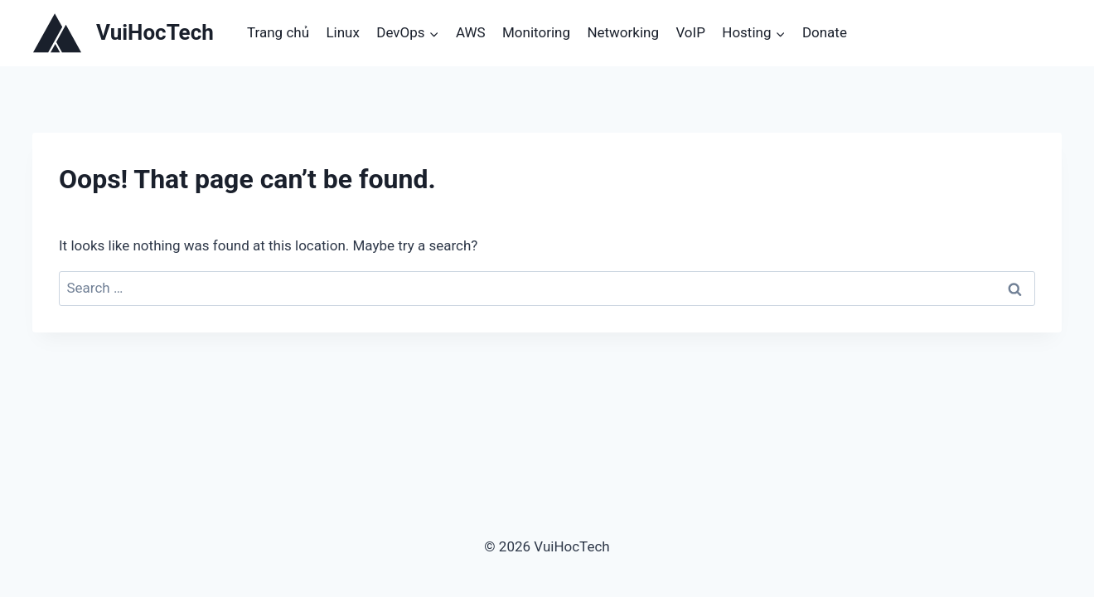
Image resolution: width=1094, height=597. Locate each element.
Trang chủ (278, 32)
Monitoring (536, 32)
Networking (623, 32)
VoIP (690, 32)
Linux (342, 32)
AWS (471, 32)
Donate (824, 32)
